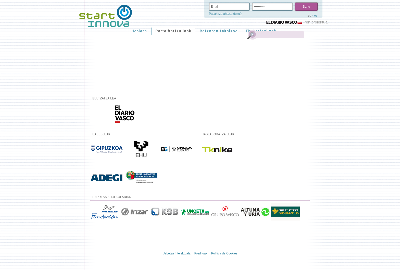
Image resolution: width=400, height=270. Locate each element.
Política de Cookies (224, 253)
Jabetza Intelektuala (177, 253)
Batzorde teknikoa (219, 31)
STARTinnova (105, 16)
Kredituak (200, 253)
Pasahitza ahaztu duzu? (225, 14)
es (315, 15)
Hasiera (139, 31)
